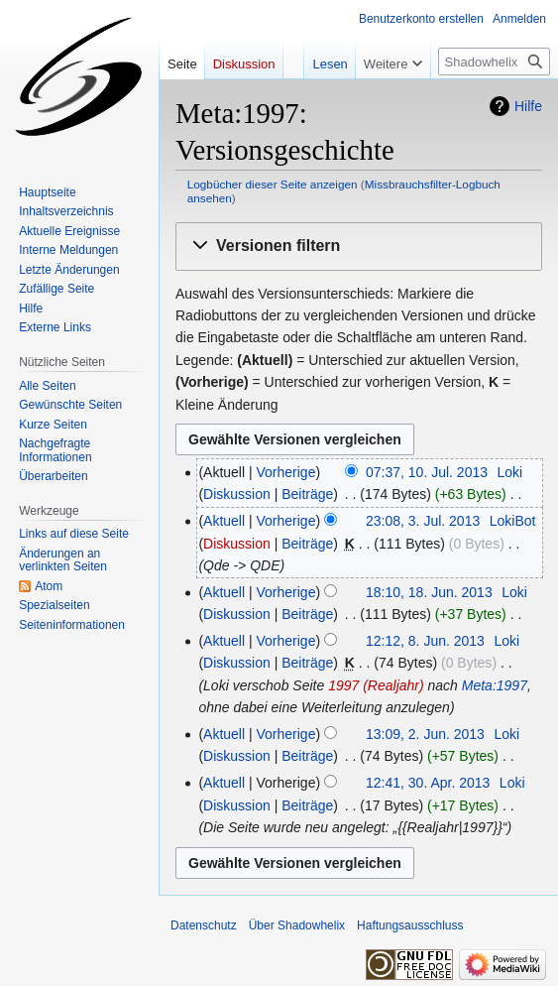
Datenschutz (203, 925)
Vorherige (286, 472)
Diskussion (237, 494)
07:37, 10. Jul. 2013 (427, 472)
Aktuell (224, 521)
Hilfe (528, 106)
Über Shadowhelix (297, 925)
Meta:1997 (494, 685)
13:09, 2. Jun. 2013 (425, 734)
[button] (358, 246)
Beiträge (307, 494)
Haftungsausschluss (410, 925)
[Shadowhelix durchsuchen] (494, 61)
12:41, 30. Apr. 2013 (428, 783)
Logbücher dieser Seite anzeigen (272, 184)
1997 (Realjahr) (376, 685)
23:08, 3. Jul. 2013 (423, 521)
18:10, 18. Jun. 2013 (429, 592)
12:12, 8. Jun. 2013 (425, 641)
